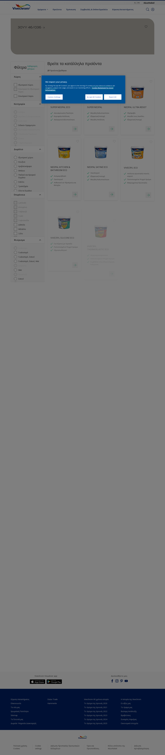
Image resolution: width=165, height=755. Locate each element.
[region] (83, 89)
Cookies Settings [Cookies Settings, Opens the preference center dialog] (54, 97)
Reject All (112, 97)
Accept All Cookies (94, 97)
